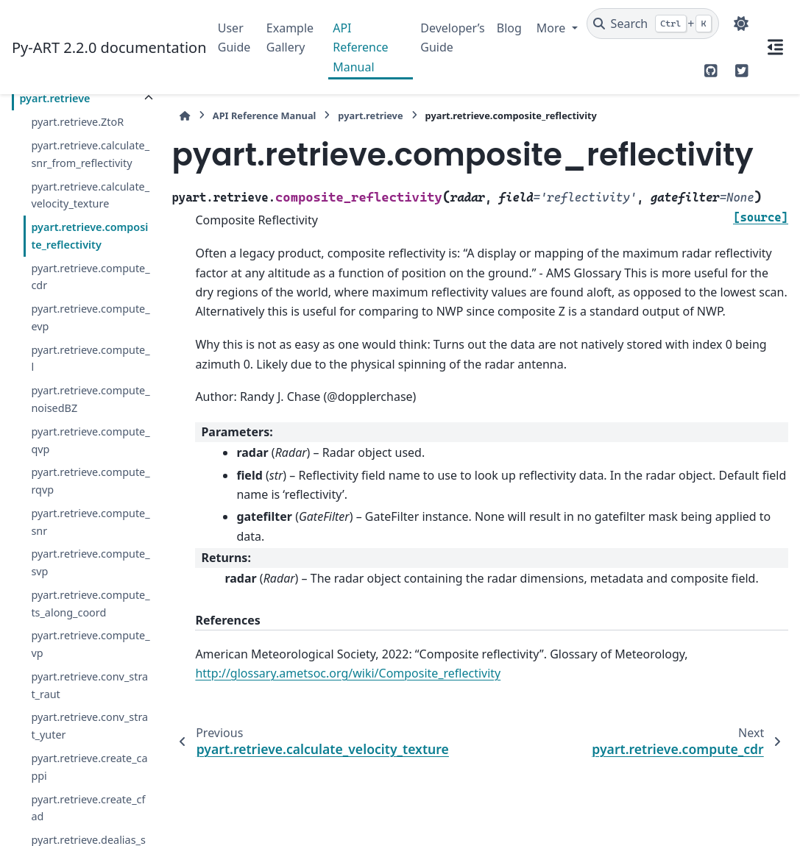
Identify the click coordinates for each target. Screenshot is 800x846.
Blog (509, 28)
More (553, 28)
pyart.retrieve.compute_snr (90, 522)
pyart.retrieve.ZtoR (77, 122)
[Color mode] (741, 23)
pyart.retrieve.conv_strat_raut (89, 685)
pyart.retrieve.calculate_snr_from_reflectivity (90, 154)
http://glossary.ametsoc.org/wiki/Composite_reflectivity (347, 673)
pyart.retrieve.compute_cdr (90, 277)
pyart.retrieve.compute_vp (90, 644)
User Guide (234, 37)
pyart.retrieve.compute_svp (90, 562)
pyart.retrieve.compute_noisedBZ (90, 399)
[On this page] (775, 47)
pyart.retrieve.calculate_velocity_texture (90, 195)
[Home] (185, 116)
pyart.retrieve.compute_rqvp (90, 481)
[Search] (653, 23)
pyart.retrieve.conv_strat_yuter (89, 726)
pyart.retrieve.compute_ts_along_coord (90, 603)
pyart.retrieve (54, 98)
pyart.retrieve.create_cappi (89, 767)
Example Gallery (290, 37)
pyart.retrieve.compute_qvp (90, 440)
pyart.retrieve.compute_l (90, 358)
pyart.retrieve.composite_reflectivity (89, 236)
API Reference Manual (360, 47)
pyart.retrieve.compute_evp (90, 317)
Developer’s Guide (452, 37)
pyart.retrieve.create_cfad (88, 808)
